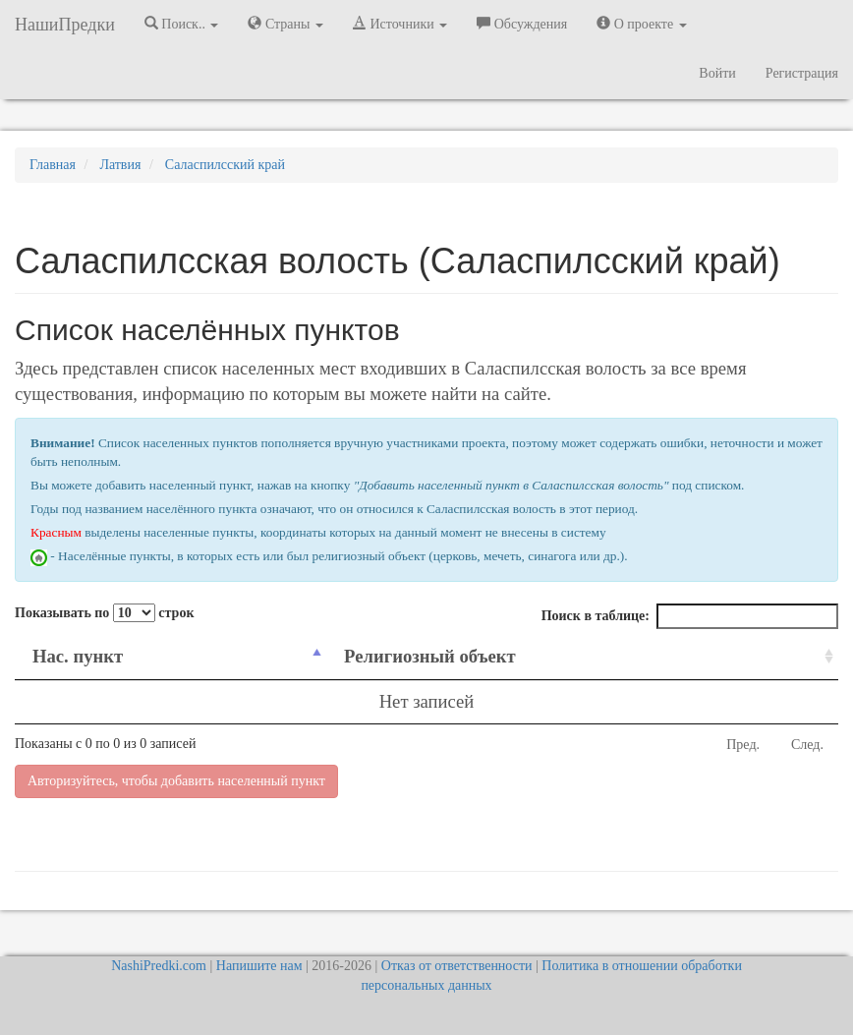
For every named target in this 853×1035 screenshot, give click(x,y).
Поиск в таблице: (689, 616)
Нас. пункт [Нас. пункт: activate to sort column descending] (77, 656)
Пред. (743, 744)
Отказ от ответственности (457, 965)
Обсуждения (522, 23)
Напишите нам (259, 965)
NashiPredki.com (158, 965)
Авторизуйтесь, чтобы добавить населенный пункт (176, 781)
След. (807, 744)
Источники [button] (400, 23)
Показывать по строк (104, 613)
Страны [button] (285, 23)
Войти (717, 73)
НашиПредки (65, 24)
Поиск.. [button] (181, 23)
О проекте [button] (641, 23)
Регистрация (802, 73)
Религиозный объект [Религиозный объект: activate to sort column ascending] (430, 656)
